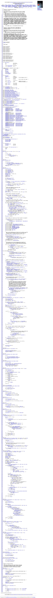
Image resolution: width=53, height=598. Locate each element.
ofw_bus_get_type (9, 162)
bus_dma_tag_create (9, 236)
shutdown (10, 578)
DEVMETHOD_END (7, 127)
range (12, 171)
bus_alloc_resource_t (8, 94)
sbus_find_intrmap (9, 103)
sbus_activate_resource (19, 115)
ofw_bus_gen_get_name (19, 124)
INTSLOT (19, 423)
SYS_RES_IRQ (8, 463)
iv (13, 333)
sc (9, 86)
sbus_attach (12, 90)
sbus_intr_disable (9, 101)
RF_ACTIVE (10, 208)
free (8, 303)
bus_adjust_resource (12, 116)
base (11, 312)
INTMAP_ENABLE (9, 395)
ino (7, 422)
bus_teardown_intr (11, 118)
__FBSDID (4, 42)
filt (10, 438)
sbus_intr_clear (7, 141)
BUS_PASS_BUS (6, 134)
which (19, 368)
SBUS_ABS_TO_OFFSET (18, 314)
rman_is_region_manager (15, 508)
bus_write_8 (7, 88)
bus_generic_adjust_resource (12, 530)
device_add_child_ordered (14, 287)
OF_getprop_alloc (10, 306)
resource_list (10, 66)
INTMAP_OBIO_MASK (11, 422)
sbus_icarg (6, 143)
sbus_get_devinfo (14, 97)
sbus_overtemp (11, 265)
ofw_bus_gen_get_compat (19, 123)
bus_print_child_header (10, 356)
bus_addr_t (7, 69)
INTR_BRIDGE (25, 264)
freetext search (20, 594)
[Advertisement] (40, 24)
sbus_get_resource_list (19, 119)
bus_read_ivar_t (7, 92)
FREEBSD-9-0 (24, 5)
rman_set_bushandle (16, 513)
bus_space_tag (10, 502)
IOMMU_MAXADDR (15, 224)
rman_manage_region (12, 212)
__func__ (23, 183)
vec (9, 262)
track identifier (30, 594)
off (10, 86)
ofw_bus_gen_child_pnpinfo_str (20, 120)
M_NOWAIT (21, 246)
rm (8, 473)
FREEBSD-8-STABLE (29, 5)
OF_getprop (8, 184)
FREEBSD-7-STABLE (4, 6)
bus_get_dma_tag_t (7, 96)
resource (9, 73)
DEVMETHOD (6, 108)
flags (25, 487)
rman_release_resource (13, 492)
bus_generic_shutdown (19, 109)
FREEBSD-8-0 (34, 5)
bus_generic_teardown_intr (20, 118)
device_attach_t (7, 90)
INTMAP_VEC (18, 255)
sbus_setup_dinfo (14, 99)
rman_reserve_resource (13, 487)
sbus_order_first (24, 288)
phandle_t (6, 175)
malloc (10, 197)
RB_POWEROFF (11, 574)
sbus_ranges (9, 171)
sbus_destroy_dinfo (9, 100)
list (19, 151)
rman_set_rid (10, 489)
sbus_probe (17, 108)
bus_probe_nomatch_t (8, 91)
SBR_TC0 (20, 275)
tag (12, 502)
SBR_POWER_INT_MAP (16, 269)
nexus (10, 135)
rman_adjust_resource (19, 528)
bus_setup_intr (9, 264)
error (7, 535)
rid (24, 451)
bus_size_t (7, 174)
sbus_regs (9, 299)
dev (12, 162)
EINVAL (11, 518)
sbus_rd (6, 68)
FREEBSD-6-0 (20, 6)
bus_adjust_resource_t (8, 95)
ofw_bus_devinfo (10, 65)
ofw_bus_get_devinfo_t (8, 97)
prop (9, 176)
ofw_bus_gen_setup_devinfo (11, 302)
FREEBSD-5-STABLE (25, 6)
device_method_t (7, 107)
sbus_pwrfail (11, 105)
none (19, 7)
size (9, 174)
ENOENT (11, 382)
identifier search (16, 594)
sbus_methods (12, 107)
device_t (6, 76)
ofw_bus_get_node (11, 125)
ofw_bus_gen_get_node (19, 125)
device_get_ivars (14, 357)
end (13, 471)
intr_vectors (8, 270)
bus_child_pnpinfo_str (12, 120)
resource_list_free (8, 350)
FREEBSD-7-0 (9, 6)
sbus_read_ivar (12, 92)
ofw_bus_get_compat (11, 123)
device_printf (10, 251)
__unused (11, 568)
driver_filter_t (6, 438)
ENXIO (11, 164)
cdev (9, 173)
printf (6, 365)
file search (24, 594)
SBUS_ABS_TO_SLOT (18, 313)
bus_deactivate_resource (16, 539)
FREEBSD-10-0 (14, 5)
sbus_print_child (5, 354)
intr (23, 327)
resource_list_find (15, 466)
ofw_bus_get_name (11, 124)
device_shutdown (11, 109)
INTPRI (18, 424)
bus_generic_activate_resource (15, 505)
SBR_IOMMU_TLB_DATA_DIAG (15, 227)
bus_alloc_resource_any (14, 181)
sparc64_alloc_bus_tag (18, 509)
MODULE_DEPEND (5, 135)
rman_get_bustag (9, 274)
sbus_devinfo (7, 62)
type (9, 362)
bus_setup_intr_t (7, 93)
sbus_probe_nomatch (14, 91)
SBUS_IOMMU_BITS (20, 224)
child (9, 175)
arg (10, 391)
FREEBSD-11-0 (3, 5)
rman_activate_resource (19, 515)
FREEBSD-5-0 (30, 6)
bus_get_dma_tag (15, 236)
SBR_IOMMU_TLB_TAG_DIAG (15, 226)
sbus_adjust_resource (15, 95)
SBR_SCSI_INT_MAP (17, 426)
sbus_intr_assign (9, 102)
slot (12, 300)
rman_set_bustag (15, 512)
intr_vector (9, 392)
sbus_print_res (9, 357)
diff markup (11, 594)
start (26, 464)
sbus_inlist (8, 98)
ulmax (16, 471)
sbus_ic (17, 270)
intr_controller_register (13, 255)
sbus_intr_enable (7, 139)
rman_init (10, 211)
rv (5, 356)
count (23, 471)
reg (11, 299)
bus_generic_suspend (19, 110)
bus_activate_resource (12, 115)
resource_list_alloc (13, 464)
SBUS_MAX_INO (13, 244)
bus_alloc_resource (11, 114)
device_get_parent (16, 202)
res (13, 468)
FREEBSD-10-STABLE (8, 5)
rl (12, 172)
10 (22, 7)
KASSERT (11, 546)
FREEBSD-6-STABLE (14, 6)
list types (27, 594)
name (11, 151)
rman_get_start (13, 262)
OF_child (21, 287)
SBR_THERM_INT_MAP (16, 263)
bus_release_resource (12, 117)
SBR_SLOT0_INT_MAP (14, 423)
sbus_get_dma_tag (13, 96)
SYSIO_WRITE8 (7, 394)
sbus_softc (6, 75)
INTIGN (10, 185)
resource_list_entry (11, 455)
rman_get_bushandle (16, 225)
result (25, 368)
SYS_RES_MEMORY (22, 181)
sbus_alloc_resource (15, 94)
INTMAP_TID (21, 406)
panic (9, 183)
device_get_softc (9, 178)
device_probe (10, 108)
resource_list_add (13, 321)
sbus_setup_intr (12, 93)
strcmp (12, 163)
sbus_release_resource (19, 117)
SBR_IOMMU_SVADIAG (14, 228)
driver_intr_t (7, 105)
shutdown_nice (7, 574)
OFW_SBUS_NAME (7, 137)
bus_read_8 (7, 87)
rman (8, 72)
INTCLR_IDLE (21, 412)
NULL (13, 155)
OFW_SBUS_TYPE (17, 163)
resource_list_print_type (11, 588)
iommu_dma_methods (16, 240)
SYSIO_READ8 (7, 86)
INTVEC (8, 263)
